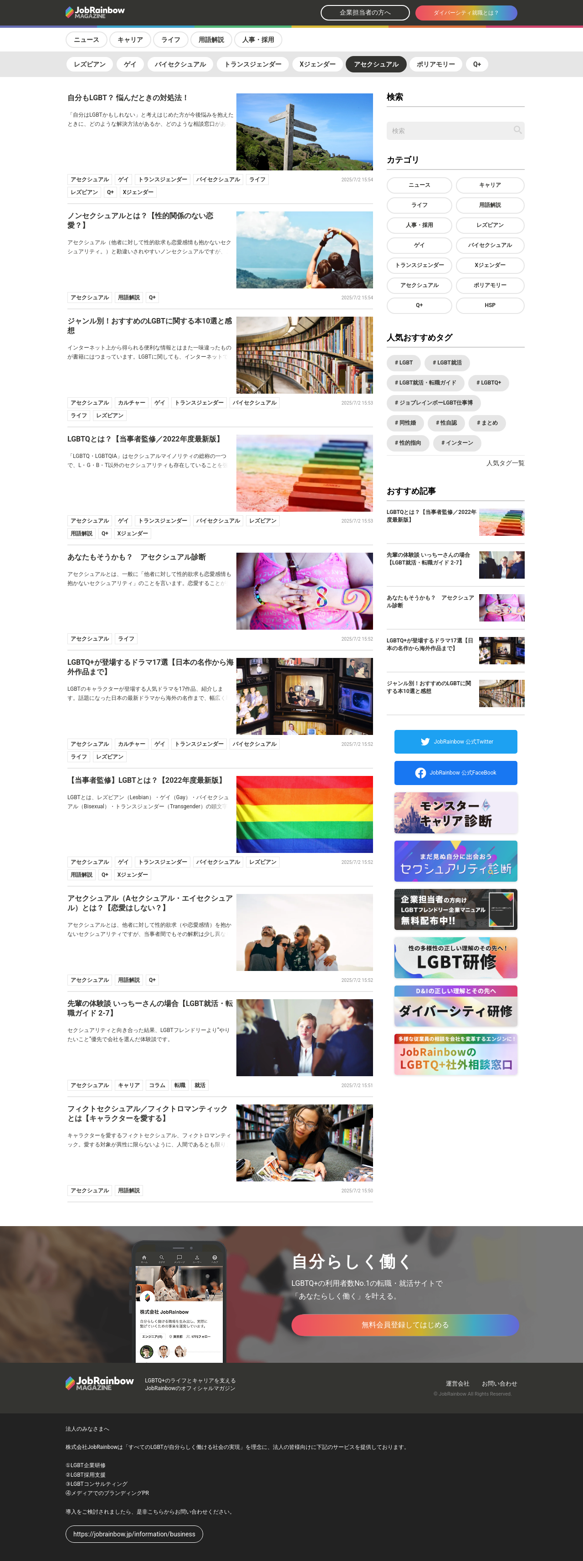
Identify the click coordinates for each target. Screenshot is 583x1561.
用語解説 (211, 39)
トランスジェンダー (252, 64)
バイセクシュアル (180, 64)
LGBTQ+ (490, 383)
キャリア (130, 39)
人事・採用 (258, 39)
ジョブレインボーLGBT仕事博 (435, 403)
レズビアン (90, 64)
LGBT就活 (448, 362)
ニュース (86, 39)
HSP (490, 305)
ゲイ (130, 64)
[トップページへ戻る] (119, 13)
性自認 (448, 423)
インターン (459, 443)
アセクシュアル (376, 64)
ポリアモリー (436, 64)
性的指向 (409, 443)
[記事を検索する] (518, 129)
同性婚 (407, 423)
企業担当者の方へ (365, 12)
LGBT (405, 362)
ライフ (170, 39)
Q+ (477, 64)
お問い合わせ (499, 1383)
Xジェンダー (318, 64)
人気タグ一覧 (505, 463)
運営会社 (458, 1383)
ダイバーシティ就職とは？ (466, 13)
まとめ (489, 423)
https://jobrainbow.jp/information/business (134, 1534)
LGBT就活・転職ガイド (427, 383)
